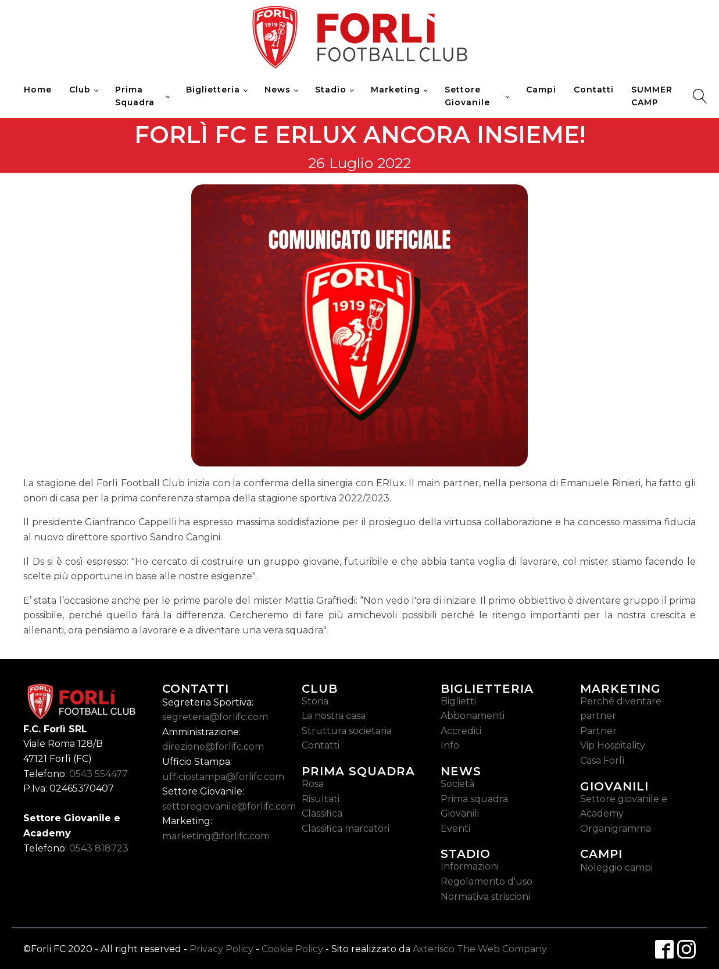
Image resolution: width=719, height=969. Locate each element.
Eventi (455, 828)
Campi (541, 89)
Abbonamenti (473, 715)
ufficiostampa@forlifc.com (223, 776)
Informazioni (470, 866)
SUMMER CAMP (652, 96)
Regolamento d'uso (486, 881)
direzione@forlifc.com (213, 746)
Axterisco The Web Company (480, 948)
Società (457, 783)
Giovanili (460, 813)
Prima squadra (474, 798)
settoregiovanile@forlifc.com (229, 806)
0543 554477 (98, 773)
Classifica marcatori (345, 828)
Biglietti (458, 701)
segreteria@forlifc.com (215, 716)
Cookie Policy (292, 948)
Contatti (594, 89)
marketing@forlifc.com (216, 836)
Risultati (320, 798)
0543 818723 (98, 848)
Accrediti (461, 730)
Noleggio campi (616, 867)
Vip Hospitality (612, 745)
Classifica (322, 813)
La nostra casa (334, 715)
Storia (315, 701)
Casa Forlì (602, 760)
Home (38, 89)
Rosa (313, 783)
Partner (598, 730)
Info (450, 745)
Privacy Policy (221, 948)
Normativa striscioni (485, 896)
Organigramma (615, 828)
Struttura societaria (347, 730)
